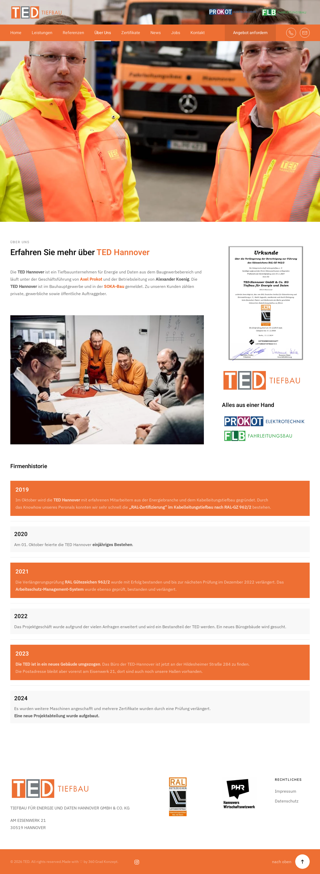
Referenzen (73, 33)
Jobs (175, 33)
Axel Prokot (91, 279)
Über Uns (102, 33)
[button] (302, 861)
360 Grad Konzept (102, 861)
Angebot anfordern (250, 33)
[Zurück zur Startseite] (36, 12)
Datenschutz (286, 801)
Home (15, 33)
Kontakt (197, 33)
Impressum (285, 791)
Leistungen (42, 33)
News (155, 33)
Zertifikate (130, 33)
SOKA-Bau (114, 286)
